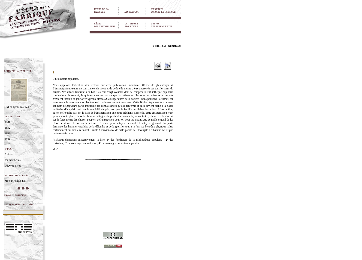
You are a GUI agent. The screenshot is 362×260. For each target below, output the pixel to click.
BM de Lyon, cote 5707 (18, 107)
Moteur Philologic (15, 180)
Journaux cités (13, 160)
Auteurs (9, 154)
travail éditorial (16, 195)
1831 (7, 122)
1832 (7, 127)
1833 (7, 133)
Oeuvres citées (13, 165)
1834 (7, 139)
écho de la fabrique (18, 71)
